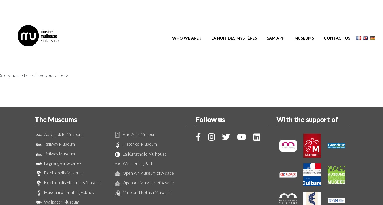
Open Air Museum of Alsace (143, 142)
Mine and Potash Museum (142, 161)
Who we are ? (186, 22)
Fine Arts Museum (134, 103)
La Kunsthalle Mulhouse (140, 123)
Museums (304, 22)
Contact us (337, 22)
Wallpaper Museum (57, 171)
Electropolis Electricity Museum (68, 151)
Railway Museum (55, 113)
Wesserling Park (133, 132)
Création (191, 198)
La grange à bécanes (58, 132)
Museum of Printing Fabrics (64, 161)
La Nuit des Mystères (234, 22)
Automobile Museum (58, 103)
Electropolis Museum (59, 141)
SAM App (275, 22)
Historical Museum (135, 113)
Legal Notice (218, 193)
